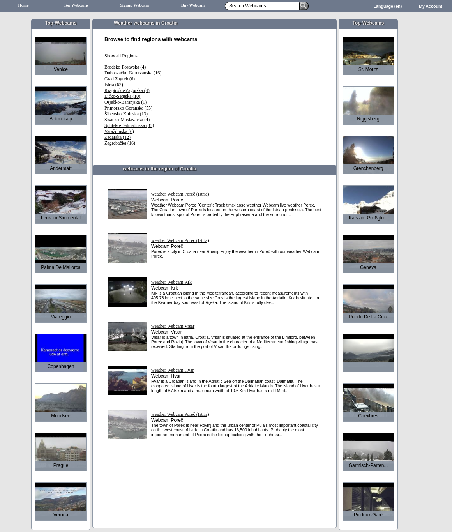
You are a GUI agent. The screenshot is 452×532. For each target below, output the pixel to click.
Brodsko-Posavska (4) (125, 67)
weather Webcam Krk (171, 282)
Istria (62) (113, 84)
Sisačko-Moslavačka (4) (127, 119)
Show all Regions (121, 55)
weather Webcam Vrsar (172, 326)
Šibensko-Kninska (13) (126, 114)
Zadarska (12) (117, 137)
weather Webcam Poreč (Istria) (180, 194)
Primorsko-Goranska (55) (128, 108)
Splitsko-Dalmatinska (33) (129, 125)
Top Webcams (76, 5)
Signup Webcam (134, 5)
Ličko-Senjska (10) (122, 96)
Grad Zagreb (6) (119, 78)
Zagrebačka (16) (119, 143)
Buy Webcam (193, 5)
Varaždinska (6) (119, 131)
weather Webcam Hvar (172, 370)
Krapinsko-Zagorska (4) (127, 90)
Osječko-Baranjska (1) (125, 102)
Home (23, 5)
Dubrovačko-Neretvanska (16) (132, 73)
